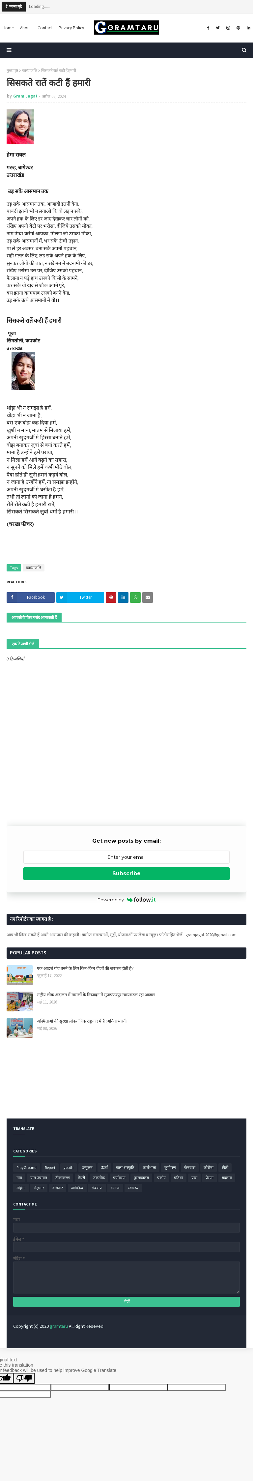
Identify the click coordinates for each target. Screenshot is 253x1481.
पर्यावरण (119, 1177)
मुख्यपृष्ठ (12, 70)
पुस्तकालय (141, 1177)
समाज (115, 1187)
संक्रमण (97, 1187)
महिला (20, 1187)
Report (50, 1167)
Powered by (127, 899)
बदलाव (227, 1177)
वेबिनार (57, 1187)
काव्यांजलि (29, 70)
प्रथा (194, 1177)
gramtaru (59, 1326)
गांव (19, 1177)
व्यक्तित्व (77, 1187)
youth (68, 1167)
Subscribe (126, 873)
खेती (225, 1167)
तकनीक (99, 1177)
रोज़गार (39, 1187)
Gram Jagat (25, 96)
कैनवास (189, 1167)
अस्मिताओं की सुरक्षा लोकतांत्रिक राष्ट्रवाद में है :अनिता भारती (81, 1021)
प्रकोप (161, 1177)
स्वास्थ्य (133, 1187)
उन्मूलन (87, 1167)
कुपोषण (170, 1167)
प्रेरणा (209, 1177)
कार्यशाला (149, 1167)
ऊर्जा (104, 1167)
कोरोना (208, 1167)
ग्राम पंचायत (38, 1177)
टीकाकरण (62, 1177)
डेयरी (81, 1177)
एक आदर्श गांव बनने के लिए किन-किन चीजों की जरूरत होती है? (85, 968)
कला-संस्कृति (125, 1167)
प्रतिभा (178, 1177)
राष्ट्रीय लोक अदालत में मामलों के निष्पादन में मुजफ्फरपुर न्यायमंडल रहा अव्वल (96, 994)
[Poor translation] (24, 1378)
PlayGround (26, 1167)
